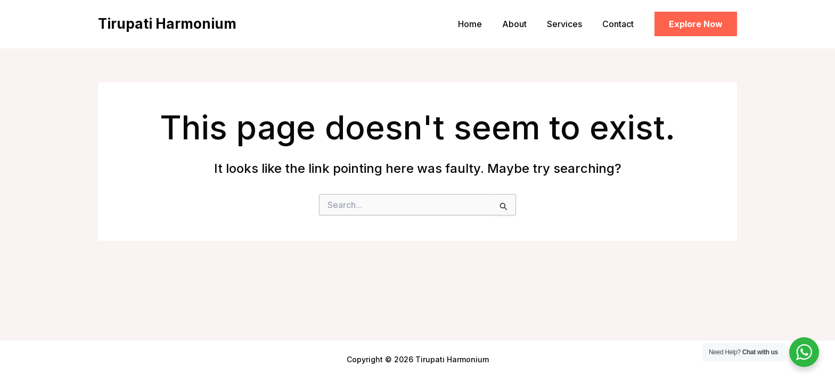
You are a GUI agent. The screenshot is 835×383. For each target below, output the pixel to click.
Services (569, 24)
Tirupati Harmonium (167, 23)
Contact (619, 24)
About (522, 24)
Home (481, 24)
